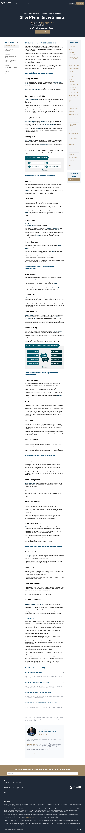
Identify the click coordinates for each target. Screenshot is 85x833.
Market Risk (71, 121)
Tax (53, 3)
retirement (37, 235)
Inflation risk (28, 298)
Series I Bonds (72, 160)
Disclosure (6, 789)
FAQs (5, 792)
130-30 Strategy (72, 71)
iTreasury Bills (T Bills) (74, 65)
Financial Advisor (20, 3)
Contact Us (6, 782)
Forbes (38, 753)
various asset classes (30, 225)
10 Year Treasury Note (74, 68)
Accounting (14, 3)
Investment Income (73, 108)
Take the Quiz (42, 32)
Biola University (46, 748)
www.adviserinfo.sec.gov (32, 817)
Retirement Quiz (80, 3)
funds (26, 89)
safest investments (44, 144)
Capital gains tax (29, 555)
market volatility (58, 331)
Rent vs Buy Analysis (73, 151)
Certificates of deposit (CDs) (31, 99)
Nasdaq (32, 753)
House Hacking (72, 105)
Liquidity (27, 190)
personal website (44, 751)
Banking (27, 3)
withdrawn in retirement (51, 609)
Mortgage (42, 3)
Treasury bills (28, 140)
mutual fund (44, 121)
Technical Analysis (73, 62)
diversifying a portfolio (52, 228)
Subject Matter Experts (47, 24)
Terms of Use (7, 787)
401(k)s (41, 604)
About (66, 3)
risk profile (36, 279)
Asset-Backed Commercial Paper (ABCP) (73, 48)
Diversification (28, 223)
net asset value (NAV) (50, 124)
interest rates (37, 101)
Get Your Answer (74, 179)
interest (60, 245)
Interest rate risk (29, 315)
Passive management (30, 505)
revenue (53, 251)
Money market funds (30, 121)
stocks (57, 229)
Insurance (37, 3)
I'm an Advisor (72, 3)
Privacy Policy (7, 785)
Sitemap (6, 794)
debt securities (32, 122)
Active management (30, 483)
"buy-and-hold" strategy (37, 511)
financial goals (55, 288)
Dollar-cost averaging (30, 526)
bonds (35, 318)
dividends (27, 247)
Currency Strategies (73, 92)
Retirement (48, 3)
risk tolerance (53, 407)
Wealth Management (59, 3)
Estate (32, 3)
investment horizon (49, 279)
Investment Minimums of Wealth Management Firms (74, 113)
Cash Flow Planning (73, 84)
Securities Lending (73, 157)
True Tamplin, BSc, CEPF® (47, 22)
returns (27, 248)
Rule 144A (71, 154)
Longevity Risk (72, 117)
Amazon (29, 753)
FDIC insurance (36, 89)
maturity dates (33, 466)
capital (26, 212)
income (51, 210)
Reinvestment (72, 147)
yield (38, 128)
